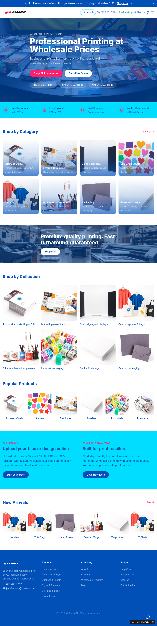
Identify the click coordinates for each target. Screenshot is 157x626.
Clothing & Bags (51, 590)
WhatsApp (125, 12)
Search (88, 12)
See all (150, 502)
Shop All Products (46, 73)
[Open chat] (148, 617)
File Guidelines (129, 585)
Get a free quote (96, 474)
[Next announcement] (131, 3)
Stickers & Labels (51, 579)
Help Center (127, 569)
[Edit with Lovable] (140, 622)
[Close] (153, 3)
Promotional (48, 596)
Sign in (139, 12)
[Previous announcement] (25, 3)
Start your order (16, 474)
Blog (83, 585)
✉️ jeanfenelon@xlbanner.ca (18, 588)
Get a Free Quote (78, 73)
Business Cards (50, 569)
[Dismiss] (153, 622)
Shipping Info (128, 574)
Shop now (122, 3)
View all (148, 131)
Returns (125, 579)
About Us (86, 569)
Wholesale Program (92, 579)
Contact (85, 574)
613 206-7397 (106, 12)
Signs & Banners (51, 585)
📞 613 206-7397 (12, 584)
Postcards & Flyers (52, 574)
